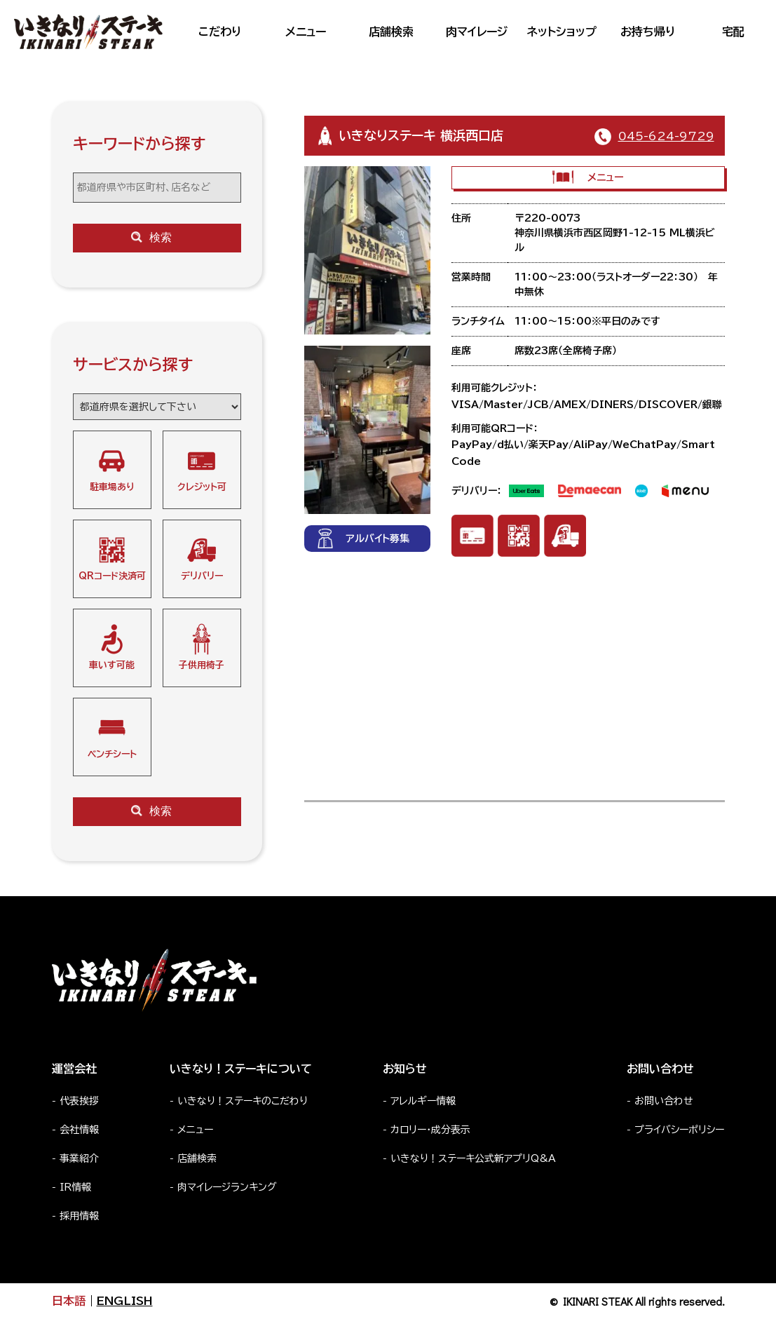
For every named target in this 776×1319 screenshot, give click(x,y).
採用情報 (79, 1216)
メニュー (305, 31)
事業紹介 (79, 1158)
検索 (151, 237)
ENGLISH (125, 1300)
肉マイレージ (477, 31)
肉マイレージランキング (227, 1187)
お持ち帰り (647, 31)
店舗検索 (391, 31)
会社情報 (79, 1130)
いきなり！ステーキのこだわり (242, 1101)
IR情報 (75, 1187)
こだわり (219, 31)
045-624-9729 (666, 136)
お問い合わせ (663, 1101)
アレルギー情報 (423, 1101)
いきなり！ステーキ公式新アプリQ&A (473, 1158)
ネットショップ (562, 31)
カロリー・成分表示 (430, 1130)
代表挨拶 (79, 1101)
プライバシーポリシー (679, 1130)
